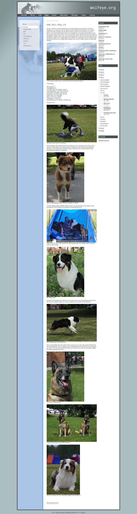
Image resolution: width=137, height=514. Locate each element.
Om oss (32, 15)
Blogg (25, 27)
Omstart (101, 47)
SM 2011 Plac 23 (109, 99)
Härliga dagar (102, 30)
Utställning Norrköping (107, 108)
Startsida (24, 15)
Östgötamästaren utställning (107, 50)
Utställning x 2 (103, 33)
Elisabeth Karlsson (103, 140)
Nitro (46, 15)
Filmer (25, 41)
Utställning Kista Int (104, 44)
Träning (106, 95)
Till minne (74, 15)
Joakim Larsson (60, 512)
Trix (24, 43)
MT (24, 34)
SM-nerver (107, 103)
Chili (40, 15)
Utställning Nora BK (110, 113)
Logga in (82, 512)
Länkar (83, 15)
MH (24, 31)
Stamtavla (27, 29)
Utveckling (27, 36)
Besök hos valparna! (104, 37)
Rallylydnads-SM (103, 26)
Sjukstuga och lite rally (105, 59)
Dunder (54, 15)
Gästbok (92, 15)
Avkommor (27, 46)
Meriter (26, 39)
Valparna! (101, 40)
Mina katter (64, 15)
